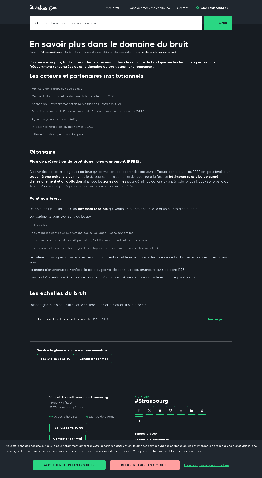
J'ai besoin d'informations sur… (71, 23)
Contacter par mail (94, 359)
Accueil (33, 52)
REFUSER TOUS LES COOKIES (145, 465)
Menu (218, 23)
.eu (212, 8)
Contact (182, 8)
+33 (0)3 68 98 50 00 (68, 428)
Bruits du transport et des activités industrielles (107, 52)
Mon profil (113, 8)
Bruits (77, 52)
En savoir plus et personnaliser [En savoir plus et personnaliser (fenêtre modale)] (206, 465)
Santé (68, 52)
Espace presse (146, 433)
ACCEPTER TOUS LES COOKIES (69, 465)
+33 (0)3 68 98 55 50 (55, 359)
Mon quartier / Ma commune (150, 8)
